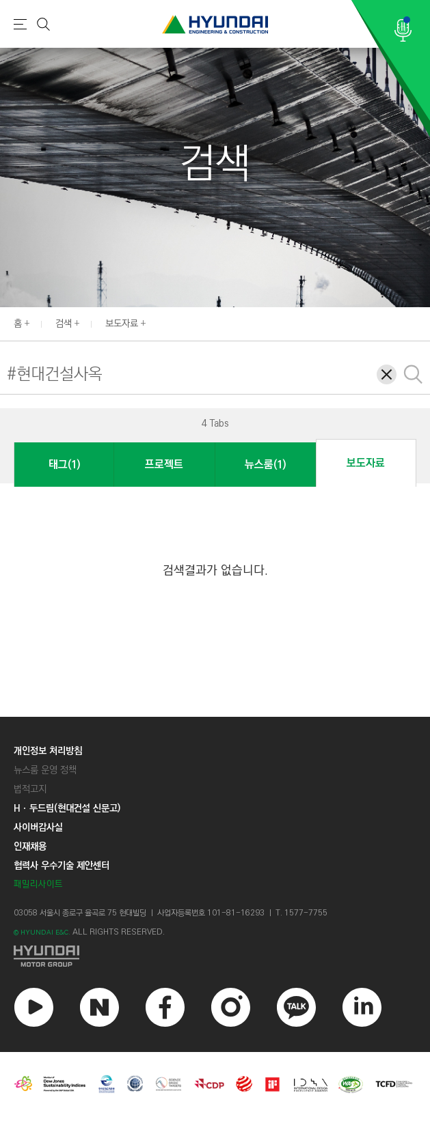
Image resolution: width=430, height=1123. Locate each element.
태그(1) (64, 464)
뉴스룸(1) (265, 464)
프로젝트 (164, 464)
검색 (63, 323)
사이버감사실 (38, 827)
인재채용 (30, 846)
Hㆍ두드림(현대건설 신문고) (67, 808)
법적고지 (30, 789)
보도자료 (121, 323)
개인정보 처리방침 (48, 750)
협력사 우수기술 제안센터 (61, 865)
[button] (21, 422)
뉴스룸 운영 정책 (45, 770)
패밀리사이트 (38, 884)
